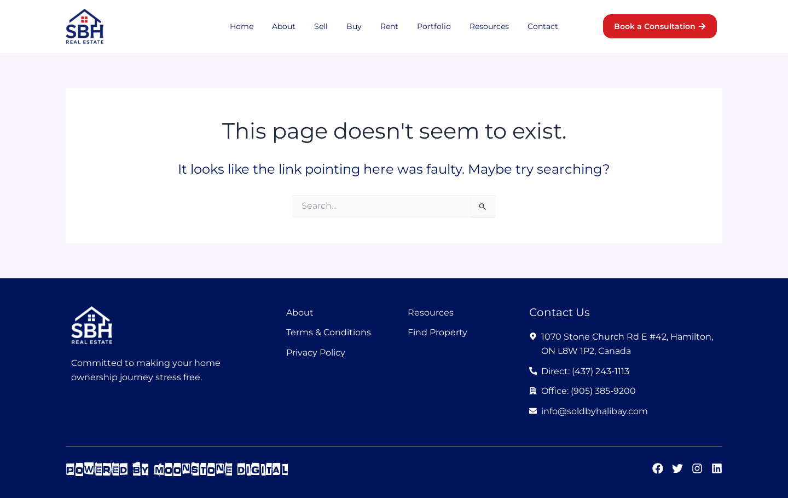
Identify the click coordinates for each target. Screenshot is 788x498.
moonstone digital (221, 469)
